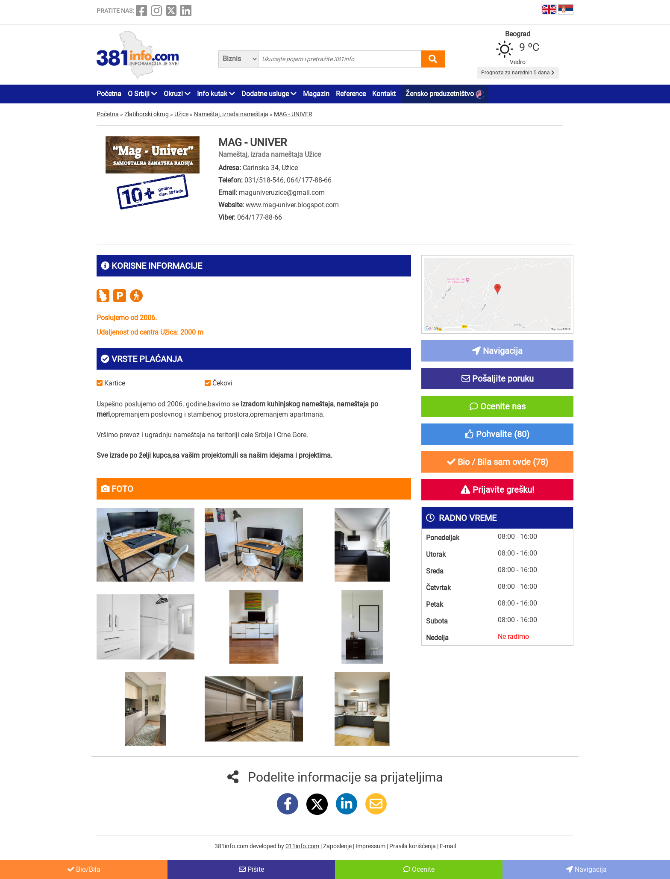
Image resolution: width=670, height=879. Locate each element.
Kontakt (384, 94)
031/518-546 (264, 180)
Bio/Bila (84, 869)
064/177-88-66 (309, 180)
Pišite (251, 869)
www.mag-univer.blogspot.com (292, 205)
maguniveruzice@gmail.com (282, 192)
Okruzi (177, 94)
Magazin (316, 94)
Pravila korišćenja (413, 846)
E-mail (448, 846)
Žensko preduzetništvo (445, 94)
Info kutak (216, 94)
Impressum (371, 846)
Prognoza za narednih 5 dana (518, 73)
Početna (109, 94)
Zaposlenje (338, 846)
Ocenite (419, 869)
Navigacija (586, 869)
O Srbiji (142, 94)
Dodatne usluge (269, 94)
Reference (351, 94)
